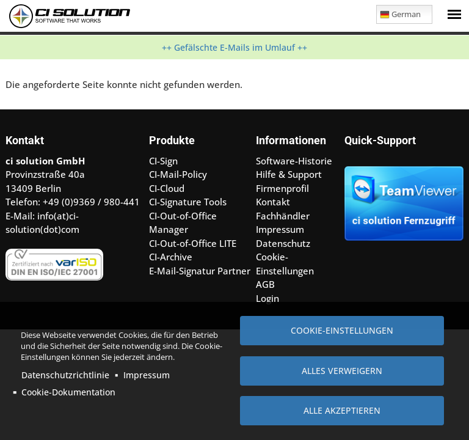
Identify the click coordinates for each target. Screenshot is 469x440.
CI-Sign (163, 161)
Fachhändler (283, 216)
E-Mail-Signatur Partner (199, 271)
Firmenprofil (282, 188)
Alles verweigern (342, 370)
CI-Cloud (166, 188)
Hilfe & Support (289, 174)
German (400, 16)
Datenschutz (283, 243)
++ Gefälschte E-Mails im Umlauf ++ (234, 47)
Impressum (146, 375)
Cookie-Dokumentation (68, 392)
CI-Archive (170, 257)
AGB (265, 284)
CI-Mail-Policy (178, 174)
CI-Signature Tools (188, 202)
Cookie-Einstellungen (342, 330)
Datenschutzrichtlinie (65, 375)
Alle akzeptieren (342, 410)
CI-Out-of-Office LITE (192, 243)
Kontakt (273, 202)
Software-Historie (294, 161)
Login (267, 298)
